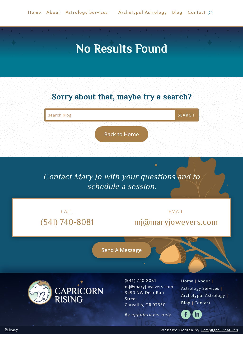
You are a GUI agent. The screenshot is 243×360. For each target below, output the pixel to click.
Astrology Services (70, 23)
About (37, 23)
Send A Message (122, 275)
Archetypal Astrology (168, 23)
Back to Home (121, 159)
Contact (223, 23)
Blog (203, 23)
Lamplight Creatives (219, 355)
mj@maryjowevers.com (176, 247)
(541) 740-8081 (67, 247)
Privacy (11, 355)
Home (17, 23)
